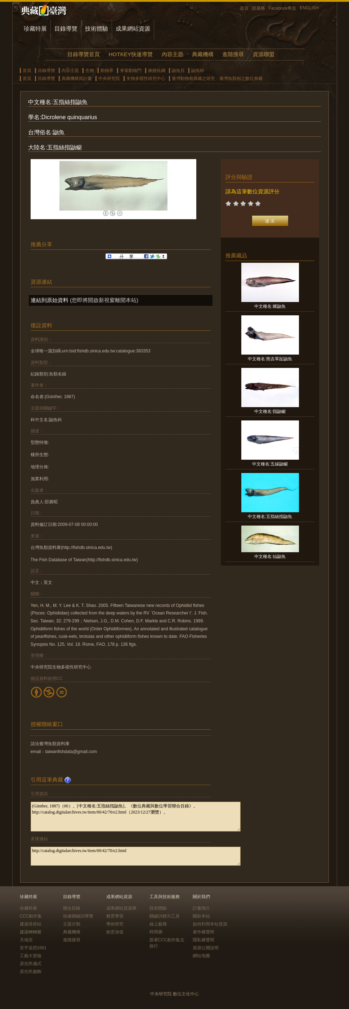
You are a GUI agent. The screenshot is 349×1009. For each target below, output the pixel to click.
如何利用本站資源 (210, 924)
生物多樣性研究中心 (145, 78)
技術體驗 (96, 29)
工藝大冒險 (30, 955)
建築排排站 (30, 924)
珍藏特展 (35, 29)
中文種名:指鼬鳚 (270, 411)
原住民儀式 (30, 963)
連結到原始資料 (49, 300)
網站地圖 (201, 955)
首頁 (244, 8)
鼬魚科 (197, 70)
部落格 (258, 8)
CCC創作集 (31, 916)
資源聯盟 (263, 54)
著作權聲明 (203, 931)
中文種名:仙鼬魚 (270, 556)
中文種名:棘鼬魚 (270, 306)
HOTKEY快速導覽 (131, 54)
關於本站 (201, 916)
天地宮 (26, 939)
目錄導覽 (65, 29)
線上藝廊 (158, 924)
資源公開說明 (206, 947)
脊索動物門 (131, 70)
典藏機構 (203, 54)
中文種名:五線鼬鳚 (270, 464)
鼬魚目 (178, 70)
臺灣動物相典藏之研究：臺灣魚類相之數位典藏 (217, 78)
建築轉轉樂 (30, 931)
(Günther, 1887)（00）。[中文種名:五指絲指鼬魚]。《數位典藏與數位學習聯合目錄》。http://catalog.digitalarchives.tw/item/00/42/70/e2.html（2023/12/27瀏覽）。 (136, 817)
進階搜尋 (233, 54)
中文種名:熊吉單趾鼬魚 (270, 358)
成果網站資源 (133, 29)
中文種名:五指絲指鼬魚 (270, 516)
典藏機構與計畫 (77, 78)
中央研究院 (109, 78)
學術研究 (115, 924)
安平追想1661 (33, 947)
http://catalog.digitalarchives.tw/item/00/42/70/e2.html (136, 856)
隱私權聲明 (203, 939)
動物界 (106, 70)
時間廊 (155, 931)
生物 (89, 70)
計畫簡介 (201, 908)
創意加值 (115, 931)
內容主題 (172, 54)
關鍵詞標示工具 (164, 916)
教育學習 (115, 916)
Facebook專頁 (282, 8)
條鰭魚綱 (156, 70)
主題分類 (71, 924)
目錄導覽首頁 (83, 54)
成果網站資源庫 (121, 908)
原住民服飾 (30, 971)
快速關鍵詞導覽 (78, 916)
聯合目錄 (71, 908)
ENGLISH (309, 7)
